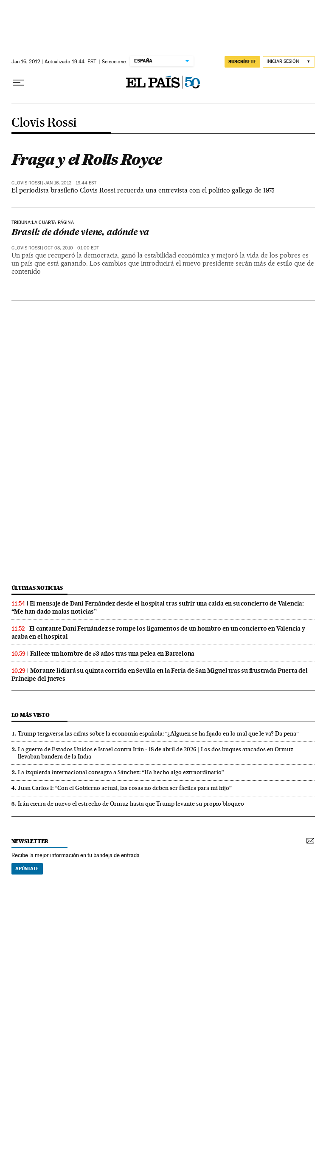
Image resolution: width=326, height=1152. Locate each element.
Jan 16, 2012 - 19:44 (70, 183)
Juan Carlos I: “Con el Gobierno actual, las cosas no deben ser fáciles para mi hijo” (125, 787)
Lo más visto (30, 715)
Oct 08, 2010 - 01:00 (71, 248)
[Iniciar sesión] (289, 62)
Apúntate (27, 869)
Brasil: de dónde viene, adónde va (80, 233)
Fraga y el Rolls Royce (86, 159)
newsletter (30, 841)
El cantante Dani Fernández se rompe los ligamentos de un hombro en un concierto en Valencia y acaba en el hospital (158, 632)
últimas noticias (37, 588)
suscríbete (242, 62)
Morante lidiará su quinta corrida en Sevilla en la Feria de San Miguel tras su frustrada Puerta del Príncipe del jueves (159, 674)
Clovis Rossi (44, 123)
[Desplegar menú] (18, 83)
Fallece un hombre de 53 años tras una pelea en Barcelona (112, 653)
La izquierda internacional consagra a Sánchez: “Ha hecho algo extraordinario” (121, 772)
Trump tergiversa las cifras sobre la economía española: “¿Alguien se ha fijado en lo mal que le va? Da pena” (158, 733)
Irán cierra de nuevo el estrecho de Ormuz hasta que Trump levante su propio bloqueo (131, 803)
